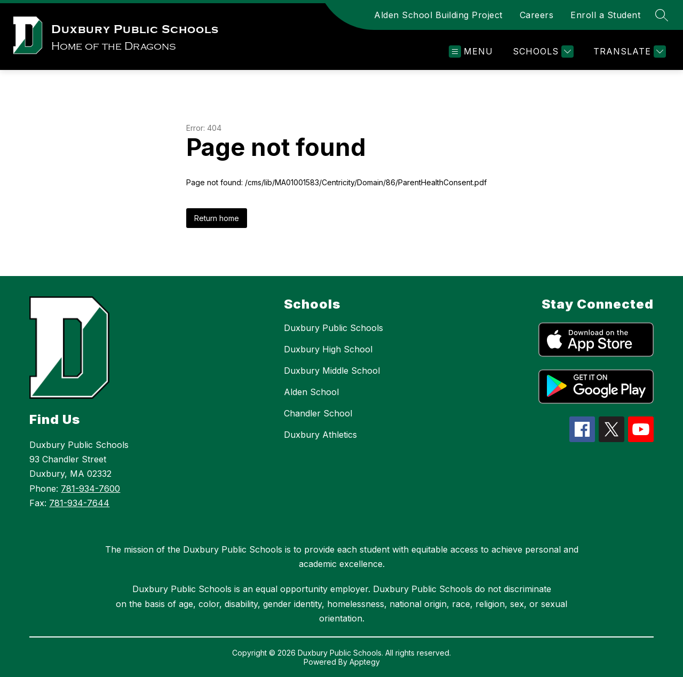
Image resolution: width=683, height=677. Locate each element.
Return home (216, 218)
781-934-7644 (79, 503)
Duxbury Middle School (332, 370)
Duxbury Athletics (320, 434)
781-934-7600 (90, 488)
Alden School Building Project (438, 15)
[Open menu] (471, 51)
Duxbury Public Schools (333, 327)
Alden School (311, 392)
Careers (537, 15)
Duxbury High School (328, 349)
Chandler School (318, 413)
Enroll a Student (605, 15)
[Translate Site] (628, 51)
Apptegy (365, 661)
